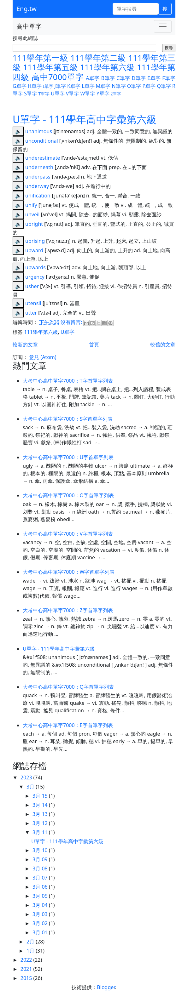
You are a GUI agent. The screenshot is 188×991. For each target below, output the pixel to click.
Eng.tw (26, 8)
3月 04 (40, 905)
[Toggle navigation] (163, 26)
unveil (32, 214)
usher (32, 286)
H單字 (35, 86)
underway (37, 186)
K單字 (73, 86)
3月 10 (40, 850)
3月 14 (40, 804)
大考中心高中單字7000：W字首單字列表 (69, 571)
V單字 (72, 93)
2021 (27, 968)
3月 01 (40, 932)
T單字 (44, 94)
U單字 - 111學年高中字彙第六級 (85, 119)
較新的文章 (25, 344)
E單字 (154, 78)
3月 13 (40, 814)
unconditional (41, 140)
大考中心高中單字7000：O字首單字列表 (68, 495)
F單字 (168, 78)
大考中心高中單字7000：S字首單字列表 (68, 418)
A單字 (93, 78)
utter (31, 312)
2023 (27, 777)
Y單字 (103, 93)
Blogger (106, 987)
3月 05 (40, 895)
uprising (35, 240)
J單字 (60, 86)
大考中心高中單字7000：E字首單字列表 (68, 725)
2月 (31, 941)
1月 (31, 950)
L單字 (88, 86)
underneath (39, 167)
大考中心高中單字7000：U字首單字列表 (68, 457)
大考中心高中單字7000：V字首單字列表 (68, 533)
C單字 (123, 78)
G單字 (19, 86)
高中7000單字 (58, 77)
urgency (34, 276)
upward (34, 250)
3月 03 (40, 914)
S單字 (30, 93)
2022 (27, 959)
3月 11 (40, 832)
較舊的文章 (162, 344)
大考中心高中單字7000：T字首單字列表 (68, 380)
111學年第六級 (107, 67)
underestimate (42, 157)
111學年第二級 (98, 57)
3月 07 (40, 877)
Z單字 (116, 94)
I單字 (48, 86)
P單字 (149, 86)
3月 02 (40, 923)
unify (31, 205)
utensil (33, 303)
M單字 (103, 86)
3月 (31, 786)
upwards (35, 267)
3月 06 (40, 886)
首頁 (94, 344)
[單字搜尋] (135, 9)
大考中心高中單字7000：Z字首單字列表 (68, 610)
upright (34, 223)
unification (37, 195)
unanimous (38, 131)
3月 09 (40, 859)
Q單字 (164, 86)
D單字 (139, 78)
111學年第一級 (40, 57)
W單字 (87, 93)
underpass (37, 176)
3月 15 (40, 795)
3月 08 (40, 868)
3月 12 (40, 823)
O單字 (134, 86)
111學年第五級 (50, 67)
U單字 (58, 93)
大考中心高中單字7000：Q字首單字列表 (68, 686)
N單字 (119, 86)
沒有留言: (72, 322)
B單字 (108, 78)
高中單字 (29, 26)
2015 (27, 978)
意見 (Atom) (42, 357)
